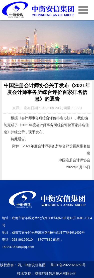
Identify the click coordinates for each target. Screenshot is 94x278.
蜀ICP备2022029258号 (66, 265)
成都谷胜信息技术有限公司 (56, 273)
